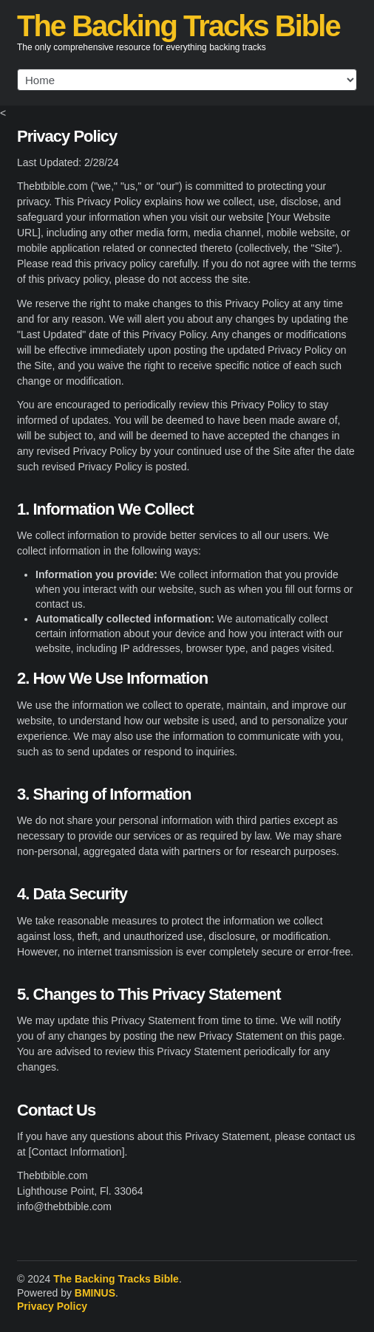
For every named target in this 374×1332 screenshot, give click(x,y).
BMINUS (95, 1293)
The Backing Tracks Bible (178, 26)
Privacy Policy (52, 1306)
